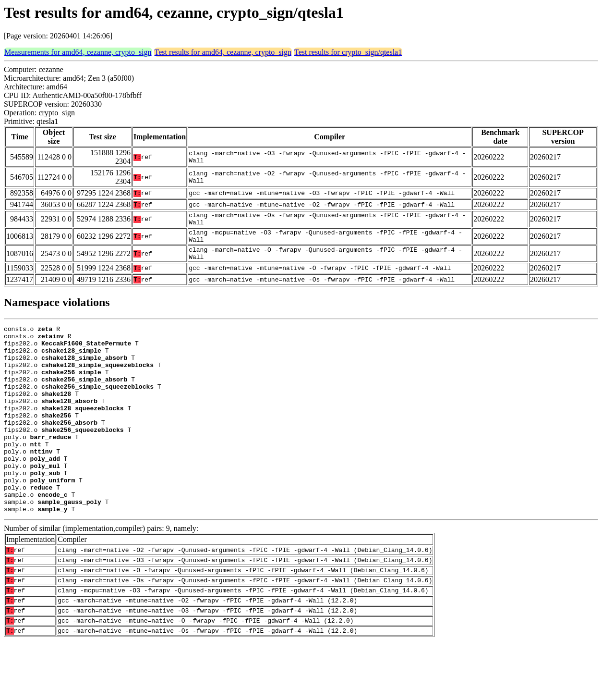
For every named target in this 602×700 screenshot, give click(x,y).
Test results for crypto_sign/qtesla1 (348, 52)
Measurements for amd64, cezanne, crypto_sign (78, 52)
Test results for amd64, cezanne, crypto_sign (223, 52)
